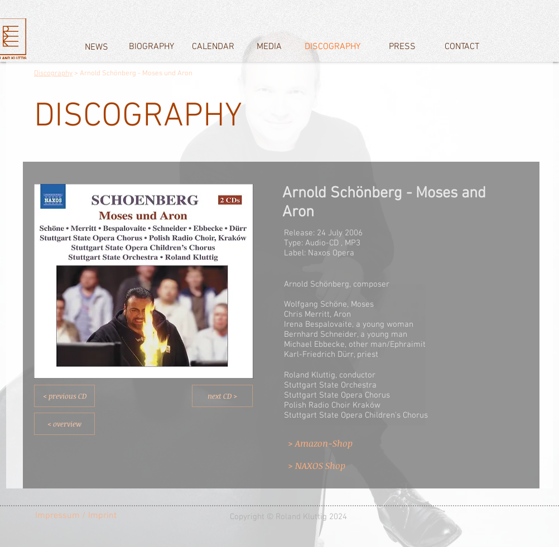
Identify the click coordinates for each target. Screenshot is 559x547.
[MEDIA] (269, 47)
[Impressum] (57, 516)
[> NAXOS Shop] (330, 465)
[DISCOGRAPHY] (332, 47)
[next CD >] (222, 396)
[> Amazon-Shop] (331, 443)
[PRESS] (402, 47)
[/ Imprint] (105, 516)
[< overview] (64, 424)
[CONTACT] (462, 47)
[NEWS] (96, 47)
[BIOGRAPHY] (151, 47)
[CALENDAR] (213, 47)
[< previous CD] (64, 396)
